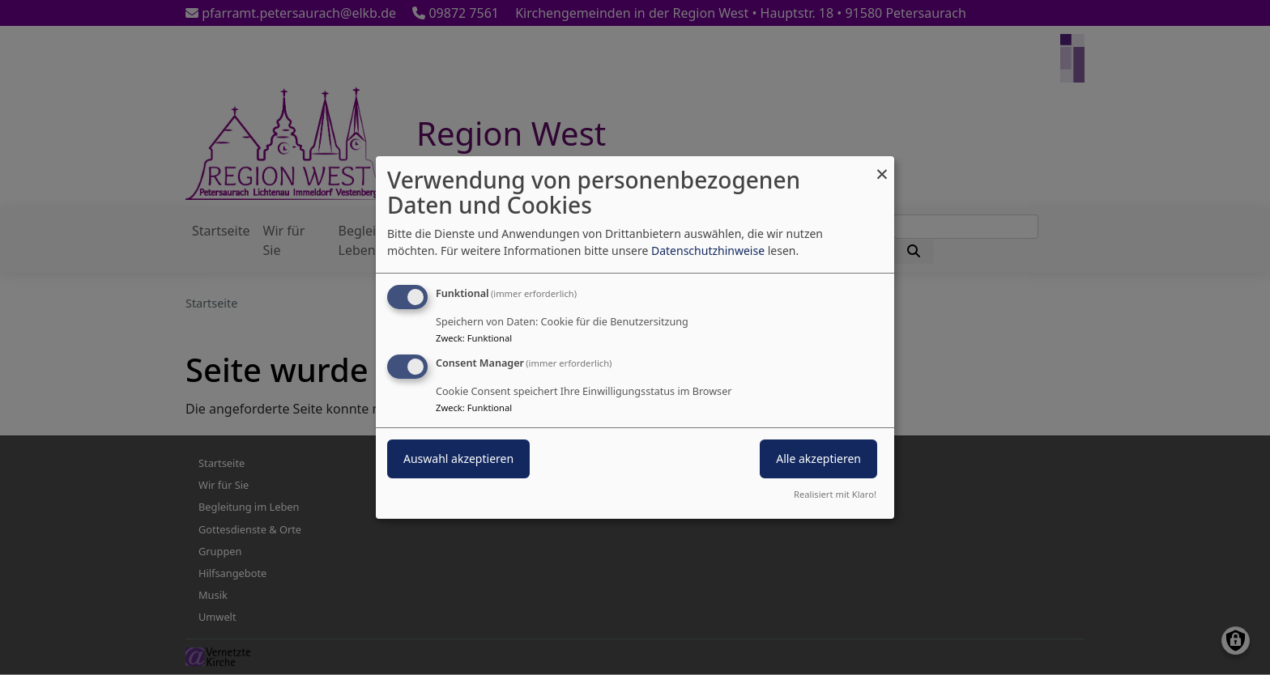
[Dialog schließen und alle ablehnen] (882, 166)
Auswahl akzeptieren (458, 458)
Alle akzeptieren (818, 458)
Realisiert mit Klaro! (835, 494)
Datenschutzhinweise (708, 250)
